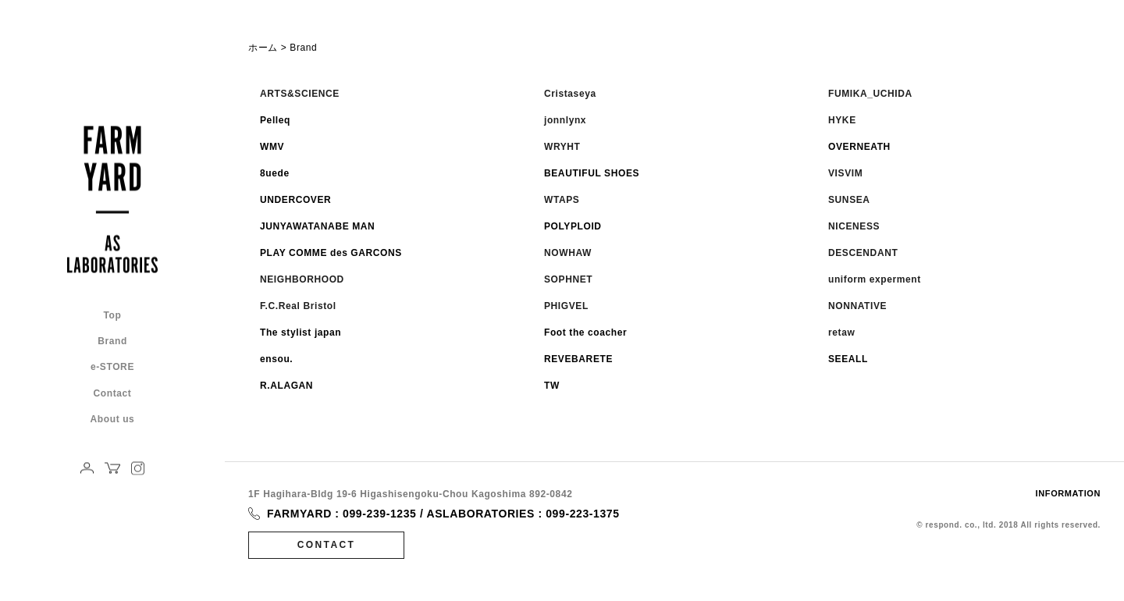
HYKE (842, 120)
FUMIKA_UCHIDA (870, 93)
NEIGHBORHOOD (302, 279)
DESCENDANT (863, 252)
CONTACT (326, 544)
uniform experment (874, 279)
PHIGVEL (566, 305)
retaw (841, 332)
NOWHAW (568, 252)
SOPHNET (568, 279)
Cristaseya (570, 93)
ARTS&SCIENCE (300, 93)
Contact (113, 393)
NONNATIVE (857, 305)
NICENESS (854, 226)
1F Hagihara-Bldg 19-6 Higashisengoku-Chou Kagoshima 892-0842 (410, 494)
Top (113, 316)
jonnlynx (565, 120)
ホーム (263, 47)
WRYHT (562, 146)
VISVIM (845, 173)
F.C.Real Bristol (298, 305)
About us (113, 419)
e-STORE (112, 367)
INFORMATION (1068, 493)
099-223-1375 (582, 513)
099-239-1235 (379, 513)
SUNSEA (849, 199)
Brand (112, 341)
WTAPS (561, 199)
